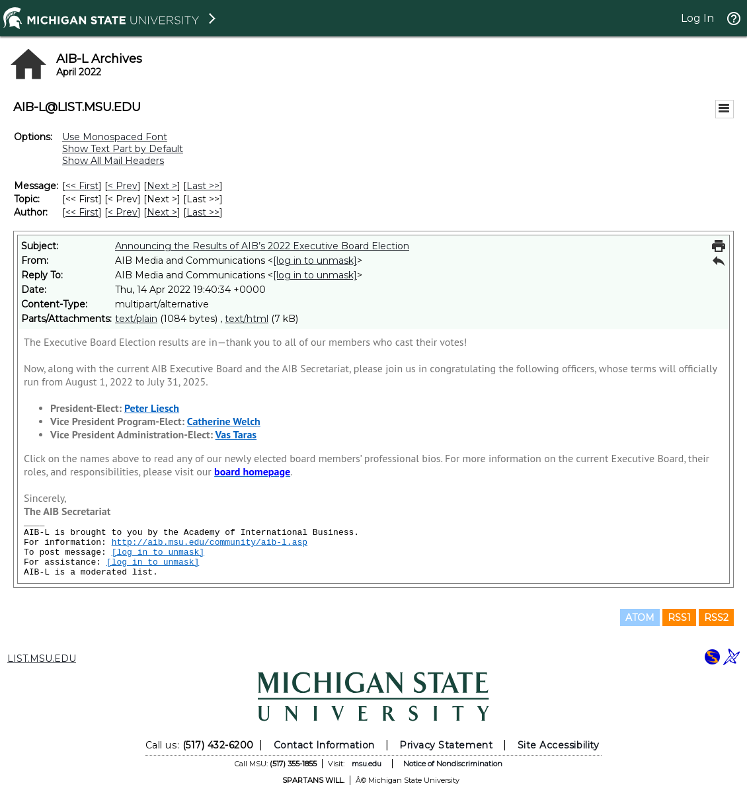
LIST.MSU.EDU (41, 658)
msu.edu (366, 763)
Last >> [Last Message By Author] (202, 212)
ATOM (639, 617)
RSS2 (716, 617)
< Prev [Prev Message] (123, 186)
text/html (246, 319)
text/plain (136, 319)
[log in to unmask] (315, 260)
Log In (697, 18)
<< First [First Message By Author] (81, 212)
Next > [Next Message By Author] (162, 212)
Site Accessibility (559, 745)
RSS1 (679, 617)
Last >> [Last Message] (202, 186)
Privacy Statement (445, 745)
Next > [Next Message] (162, 186)
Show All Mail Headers (113, 161)
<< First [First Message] (81, 186)
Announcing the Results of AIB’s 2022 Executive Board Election (262, 246)
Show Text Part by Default (122, 149)
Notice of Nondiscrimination (452, 763)
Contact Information (324, 745)
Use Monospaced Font (114, 137)
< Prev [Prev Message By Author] (123, 212)
